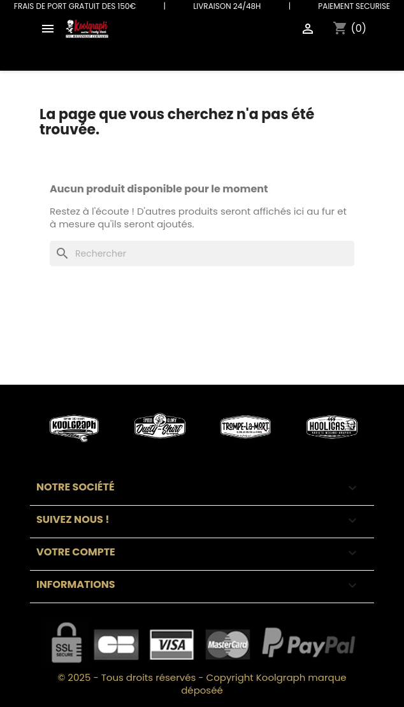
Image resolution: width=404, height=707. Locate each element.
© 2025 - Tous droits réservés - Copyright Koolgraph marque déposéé (201, 684)
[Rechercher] (202, 253)
